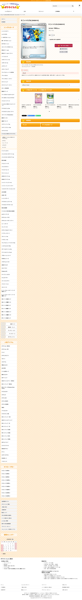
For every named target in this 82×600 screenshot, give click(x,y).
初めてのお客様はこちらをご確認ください (16, 568)
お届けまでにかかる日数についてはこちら (50, 571)
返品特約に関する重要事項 (54, 39)
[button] (74, 11)
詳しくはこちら (11, 565)
